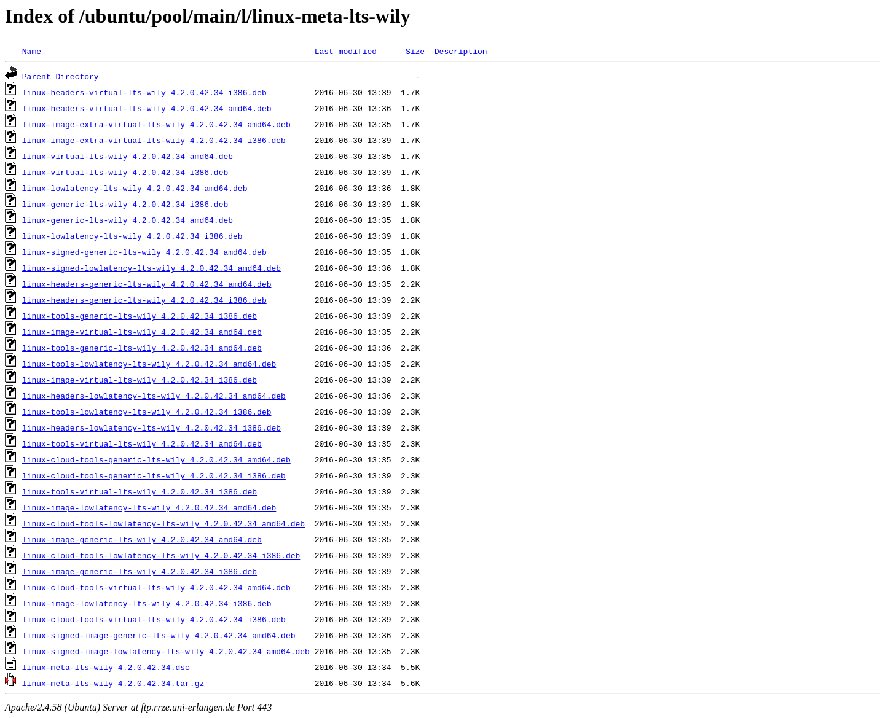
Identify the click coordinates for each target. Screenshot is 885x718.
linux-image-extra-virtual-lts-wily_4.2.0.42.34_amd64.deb (156, 124)
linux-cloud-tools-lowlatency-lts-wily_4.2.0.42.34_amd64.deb (163, 523)
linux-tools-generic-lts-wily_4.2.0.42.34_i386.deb (139, 315)
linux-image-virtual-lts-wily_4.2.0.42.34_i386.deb (139, 379)
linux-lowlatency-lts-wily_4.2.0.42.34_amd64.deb (135, 187)
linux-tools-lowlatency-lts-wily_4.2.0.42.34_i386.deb (147, 411)
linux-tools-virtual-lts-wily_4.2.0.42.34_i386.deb (139, 491)
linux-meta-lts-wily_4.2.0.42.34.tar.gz (113, 683)
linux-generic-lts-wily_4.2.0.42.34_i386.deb (125, 203)
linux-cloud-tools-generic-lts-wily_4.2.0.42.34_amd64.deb (156, 459)
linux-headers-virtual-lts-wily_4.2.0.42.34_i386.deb (144, 92)
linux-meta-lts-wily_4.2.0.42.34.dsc (106, 667)
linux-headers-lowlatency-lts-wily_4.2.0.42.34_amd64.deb (154, 395)
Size (415, 51)
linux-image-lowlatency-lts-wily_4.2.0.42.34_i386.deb (147, 603)
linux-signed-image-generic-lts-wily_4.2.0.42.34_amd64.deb (159, 635)
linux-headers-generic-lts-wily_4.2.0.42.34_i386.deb (144, 299)
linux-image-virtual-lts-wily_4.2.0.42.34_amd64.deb (142, 331)
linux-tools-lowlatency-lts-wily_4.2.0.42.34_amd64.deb (149, 363)
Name (31, 51)
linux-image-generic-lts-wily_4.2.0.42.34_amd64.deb (142, 539)
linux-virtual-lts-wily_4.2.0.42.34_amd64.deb (127, 156)
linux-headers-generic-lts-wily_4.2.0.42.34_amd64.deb (147, 283)
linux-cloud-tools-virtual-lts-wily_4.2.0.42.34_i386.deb (154, 619)
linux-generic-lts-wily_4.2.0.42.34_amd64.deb (127, 219)
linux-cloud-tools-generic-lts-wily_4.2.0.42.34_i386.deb (154, 475)
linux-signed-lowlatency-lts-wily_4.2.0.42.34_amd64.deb (151, 267)
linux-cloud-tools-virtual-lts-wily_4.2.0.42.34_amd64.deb (156, 587)
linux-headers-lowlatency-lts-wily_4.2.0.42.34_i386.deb (151, 427)
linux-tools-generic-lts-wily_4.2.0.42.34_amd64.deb (142, 347)
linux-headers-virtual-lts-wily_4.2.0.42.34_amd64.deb (147, 108)
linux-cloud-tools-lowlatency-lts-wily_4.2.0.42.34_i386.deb (161, 555)
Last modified (346, 51)
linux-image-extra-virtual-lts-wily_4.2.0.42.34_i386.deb (154, 140)
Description (461, 51)
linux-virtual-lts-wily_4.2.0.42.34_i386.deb (125, 172)
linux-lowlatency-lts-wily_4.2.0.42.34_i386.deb (132, 235)
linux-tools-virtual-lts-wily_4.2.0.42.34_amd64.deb (142, 443)
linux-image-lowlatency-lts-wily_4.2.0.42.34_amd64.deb (149, 507)
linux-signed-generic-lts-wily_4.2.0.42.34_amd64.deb (144, 251)
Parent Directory (60, 76)
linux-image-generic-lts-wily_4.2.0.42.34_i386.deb (139, 571)
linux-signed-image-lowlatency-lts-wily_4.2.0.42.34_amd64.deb (166, 651)
